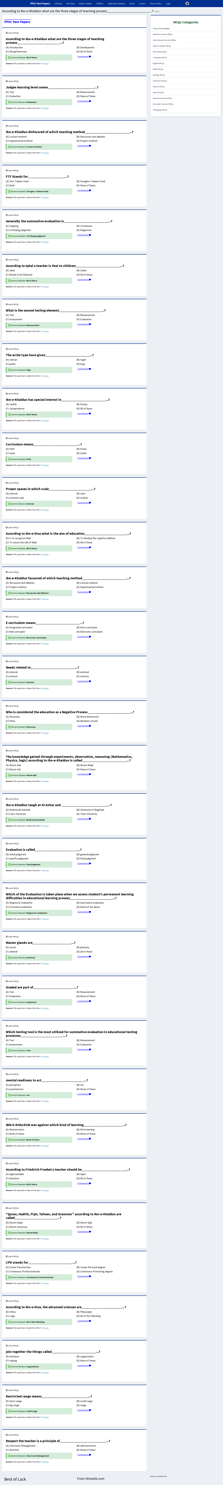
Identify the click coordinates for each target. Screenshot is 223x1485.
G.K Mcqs (59, 3)
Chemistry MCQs (186, 80)
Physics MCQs (186, 86)
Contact (142, 3)
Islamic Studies (85, 3)
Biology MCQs (186, 75)
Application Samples (116, 3)
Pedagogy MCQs (186, 109)
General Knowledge (186, 28)
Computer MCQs (186, 57)
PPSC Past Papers (17, 22)
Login (168, 3)
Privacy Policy (156, 3)
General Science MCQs (186, 98)
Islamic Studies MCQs (186, 45)
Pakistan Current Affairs (186, 34)
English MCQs (186, 63)
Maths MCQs (186, 69)
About (132, 3)
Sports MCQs (186, 92)
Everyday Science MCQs (186, 104)
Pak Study (70, 3)
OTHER (100, 3)
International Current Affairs (186, 40)
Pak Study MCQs (186, 51)
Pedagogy (44, 63)
